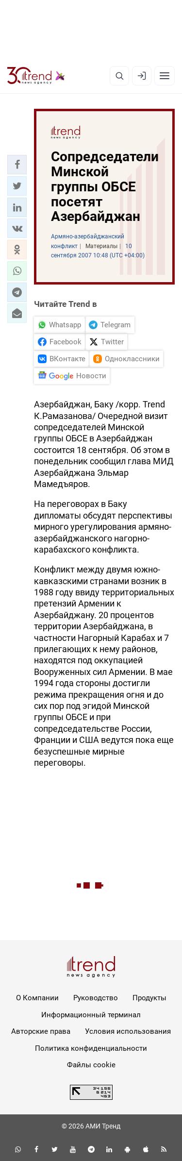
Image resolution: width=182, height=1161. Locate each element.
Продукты (149, 997)
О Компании (37, 997)
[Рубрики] (164, 75)
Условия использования (128, 1031)
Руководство (95, 997)
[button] (17, 164)
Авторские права (40, 1031)
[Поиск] (119, 75)
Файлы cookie (91, 1064)
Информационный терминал (91, 1014)
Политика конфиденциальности (91, 1048)
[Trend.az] (36, 75)
